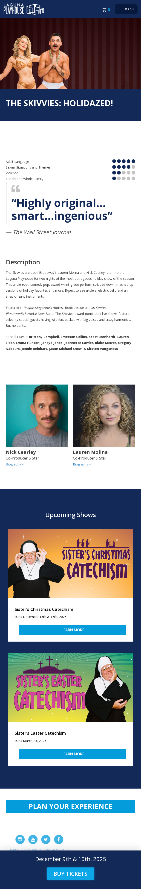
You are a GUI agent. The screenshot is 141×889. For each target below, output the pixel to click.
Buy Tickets (70, 873)
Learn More (73, 629)
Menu (129, 9)
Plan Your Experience (70, 806)
